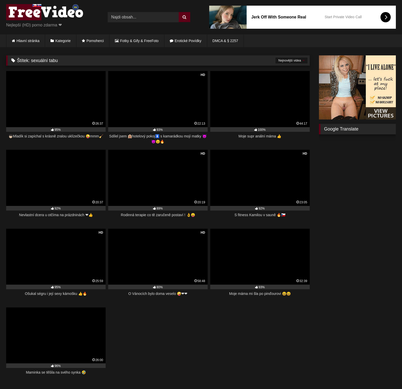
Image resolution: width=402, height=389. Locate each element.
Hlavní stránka (28, 41)
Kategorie (63, 41)
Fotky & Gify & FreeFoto (139, 41)
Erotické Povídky (188, 41)
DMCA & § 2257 (225, 41)
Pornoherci (95, 41)
